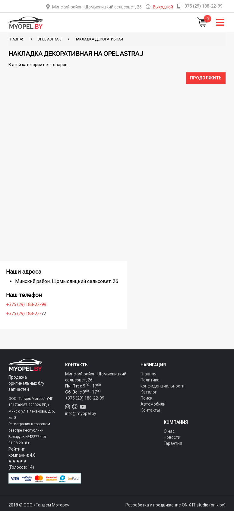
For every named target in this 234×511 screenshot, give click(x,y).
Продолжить (206, 78)
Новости (172, 437)
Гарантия (173, 443)
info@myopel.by (80, 413)
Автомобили (153, 404)
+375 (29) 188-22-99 (30, 304)
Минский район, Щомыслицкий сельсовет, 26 (97, 7)
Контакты (150, 410)
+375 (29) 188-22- (27, 313)
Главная (149, 373)
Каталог (149, 392)
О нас (169, 431)
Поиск (146, 398)
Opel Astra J (49, 39)
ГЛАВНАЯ (16, 39)
